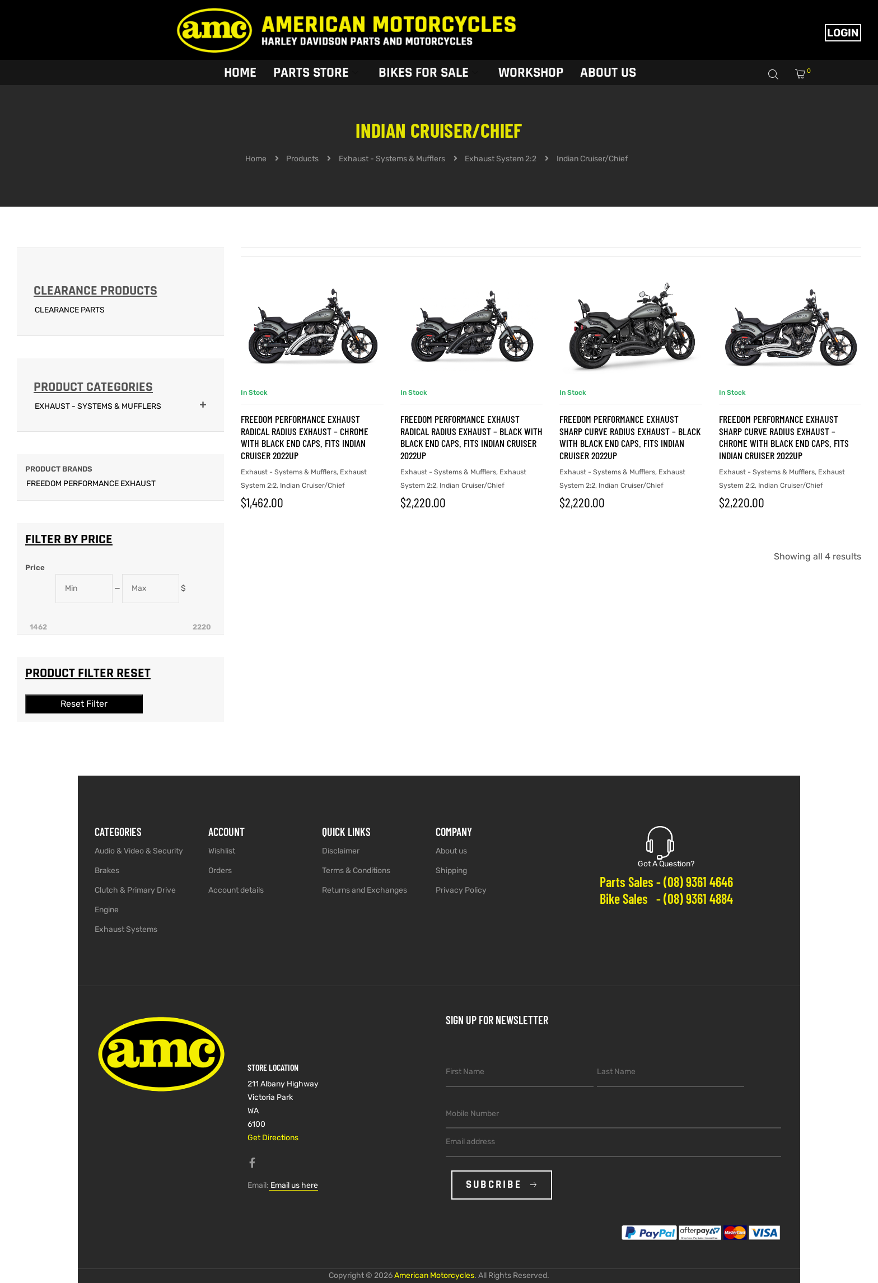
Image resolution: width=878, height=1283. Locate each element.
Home (240, 72)
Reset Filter (84, 703)
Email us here (293, 1185)
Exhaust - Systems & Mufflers (289, 472)
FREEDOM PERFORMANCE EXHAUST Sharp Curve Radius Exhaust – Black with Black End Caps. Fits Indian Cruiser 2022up (629, 437)
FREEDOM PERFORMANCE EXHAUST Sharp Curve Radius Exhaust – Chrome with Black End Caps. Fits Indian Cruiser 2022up (784, 437)
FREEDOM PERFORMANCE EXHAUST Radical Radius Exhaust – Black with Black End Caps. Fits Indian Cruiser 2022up (471, 437)
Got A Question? (666, 864)
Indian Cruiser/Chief (312, 485)
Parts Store (315, 72)
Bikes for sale (428, 72)
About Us (608, 72)
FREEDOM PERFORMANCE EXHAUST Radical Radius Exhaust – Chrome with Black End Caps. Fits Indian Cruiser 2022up (304, 437)
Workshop (530, 72)
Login (843, 32)
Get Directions (272, 1137)
